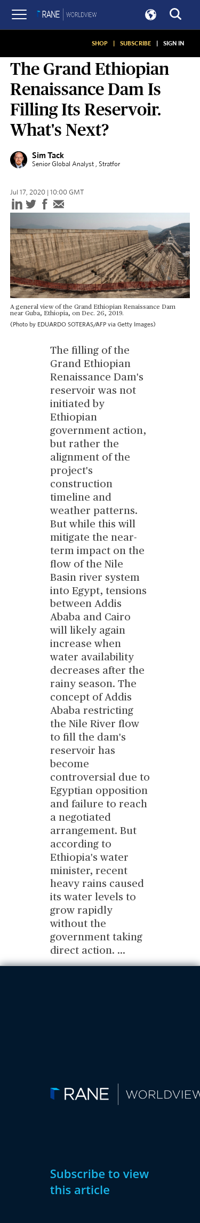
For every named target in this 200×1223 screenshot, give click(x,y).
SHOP (100, 43)
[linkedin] (17, 205)
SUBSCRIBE (135, 43)
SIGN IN (173, 43)
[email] (59, 205)
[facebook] (45, 205)
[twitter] (31, 205)
